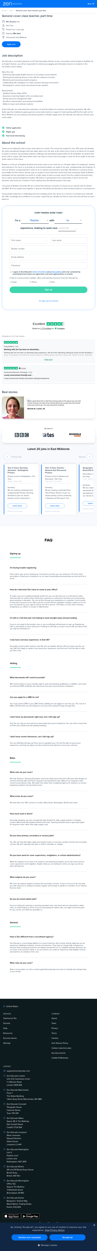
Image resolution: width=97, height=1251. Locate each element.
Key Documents (58, 1053)
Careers (55, 1038)
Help (5, 1028)
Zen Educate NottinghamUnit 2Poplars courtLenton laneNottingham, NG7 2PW (18, 1155)
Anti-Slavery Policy (60, 1043)
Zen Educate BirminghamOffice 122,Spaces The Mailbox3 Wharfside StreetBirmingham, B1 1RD (18, 1186)
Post (53, 282)
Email (14, 282)
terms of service (39, 272)
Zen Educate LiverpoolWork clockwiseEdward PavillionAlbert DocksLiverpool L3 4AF (17, 1138)
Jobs (11, 11)
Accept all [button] (67, 1237)
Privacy (55, 1028)
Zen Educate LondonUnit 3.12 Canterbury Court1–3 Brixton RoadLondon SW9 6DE (18, 1080)
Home (4, 11)
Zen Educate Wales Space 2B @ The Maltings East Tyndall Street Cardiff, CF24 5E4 (18, 1123)
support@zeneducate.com (18, 1071)
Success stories (10, 1038)
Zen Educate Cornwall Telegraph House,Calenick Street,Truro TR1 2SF (16, 1109)
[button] (48, 1245)
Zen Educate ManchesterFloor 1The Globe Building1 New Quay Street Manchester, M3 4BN (24, 1094)
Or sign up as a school (48, 301)
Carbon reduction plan (61, 1048)
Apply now (11, 44)
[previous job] (7, 457)
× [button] (94, 1225)
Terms (54, 1033)
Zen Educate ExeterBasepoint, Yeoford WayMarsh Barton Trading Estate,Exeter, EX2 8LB (19, 1202)
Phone (34, 282)
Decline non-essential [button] (29, 1237)
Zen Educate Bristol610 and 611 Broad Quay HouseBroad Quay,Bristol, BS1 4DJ (20, 1171)
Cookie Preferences (60, 1058)
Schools (6, 1023)
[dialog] (48, 1237)
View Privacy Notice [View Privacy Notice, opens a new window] (55, 1230)
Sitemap (6, 1043)
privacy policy (55, 272)
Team (54, 1023)
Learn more (17, 506)
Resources (7, 1033)
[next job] (90, 457)
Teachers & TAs (10, 1018)
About (54, 1018)
